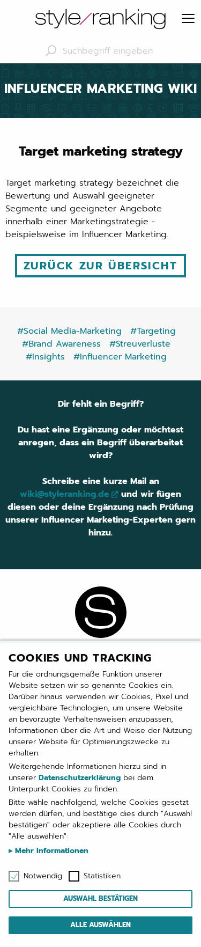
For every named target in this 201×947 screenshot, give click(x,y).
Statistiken (102, 876)
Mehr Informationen (50, 850)
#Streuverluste (139, 343)
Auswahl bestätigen (100, 898)
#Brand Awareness (61, 343)
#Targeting (153, 331)
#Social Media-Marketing (69, 331)
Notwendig (43, 876)
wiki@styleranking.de (64, 494)
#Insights (45, 356)
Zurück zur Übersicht (100, 266)
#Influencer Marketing (120, 356)
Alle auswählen (100, 925)
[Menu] (188, 19)
